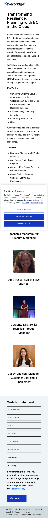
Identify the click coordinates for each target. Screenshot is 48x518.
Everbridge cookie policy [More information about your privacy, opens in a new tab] (32, 202)
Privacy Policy (18, 488)
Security (17, 512)
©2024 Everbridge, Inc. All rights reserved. (24, 509)
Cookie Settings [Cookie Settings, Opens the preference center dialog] (24, 210)
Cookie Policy (12, 515)
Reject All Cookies (24, 217)
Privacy (28, 512)
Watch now (15, 498)
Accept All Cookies (24, 224)
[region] (24, 207)
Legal (8, 512)
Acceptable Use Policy (31, 515)
